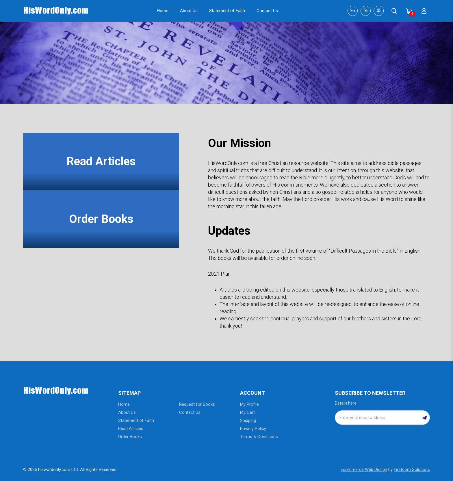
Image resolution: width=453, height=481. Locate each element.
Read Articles (101, 161)
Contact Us (189, 412)
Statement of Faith (136, 420)
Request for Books (197, 404)
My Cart (247, 412)
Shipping (248, 420)
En (352, 10)
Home (124, 404)
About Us (127, 412)
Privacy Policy (253, 428)
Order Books (101, 219)
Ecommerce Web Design (364, 469)
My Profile (249, 404)
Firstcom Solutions (412, 469)
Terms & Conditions (259, 436)
